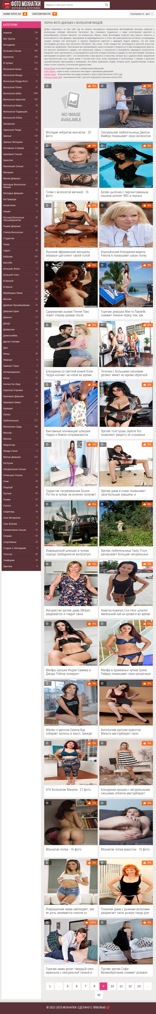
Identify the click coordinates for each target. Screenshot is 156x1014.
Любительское (11, 420)
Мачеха (7, 438)
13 (139, 986)
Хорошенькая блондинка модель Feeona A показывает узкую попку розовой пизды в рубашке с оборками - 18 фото (123, 253)
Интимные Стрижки (13, 148)
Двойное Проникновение (16, 305)
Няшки (6, 211)
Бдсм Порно (49, 68)
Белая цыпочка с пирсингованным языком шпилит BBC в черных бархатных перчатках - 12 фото (124, 193)
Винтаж (7, 299)
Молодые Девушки (13, 193)
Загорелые (9, 123)
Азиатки (7, 32)
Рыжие (6, 499)
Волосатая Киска (12, 69)
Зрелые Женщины (13, 142)
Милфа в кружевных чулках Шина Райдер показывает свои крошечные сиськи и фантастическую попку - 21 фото (126, 672)
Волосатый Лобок (12, 117)
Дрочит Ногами (11, 341)
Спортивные (9, 542)
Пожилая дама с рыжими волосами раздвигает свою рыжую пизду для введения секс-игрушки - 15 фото (125, 911)
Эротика (7, 566)
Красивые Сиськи (12, 154)
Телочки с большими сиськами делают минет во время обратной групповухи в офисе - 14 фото (124, 373)
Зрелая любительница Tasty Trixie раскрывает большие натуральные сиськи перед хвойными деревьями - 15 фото (125, 552)
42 (98, 995)
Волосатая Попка (12, 87)
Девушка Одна (11, 311)
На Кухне (8, 463)
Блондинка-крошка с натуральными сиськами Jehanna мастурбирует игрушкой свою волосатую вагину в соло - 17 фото (125, 791)
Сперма (7, 536)
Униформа (8, 560)
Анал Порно (50, 71)
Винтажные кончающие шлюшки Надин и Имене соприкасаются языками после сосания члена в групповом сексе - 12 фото (68, 432)
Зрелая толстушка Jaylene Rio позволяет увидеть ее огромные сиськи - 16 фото (123, 432)
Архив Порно (50, 74)
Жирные (7, 360)
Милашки (8, 172)
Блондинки (9, 45)
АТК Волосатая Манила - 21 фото (68, 790)
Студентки (8, 238)
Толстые (7, 554)
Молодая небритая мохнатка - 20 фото (68, 134)
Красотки (8, 160)
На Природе (9, 199)
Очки (6, 481)
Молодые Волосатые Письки (14, 185)
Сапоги (7, 505)
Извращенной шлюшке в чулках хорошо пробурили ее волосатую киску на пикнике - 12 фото (68, 552)
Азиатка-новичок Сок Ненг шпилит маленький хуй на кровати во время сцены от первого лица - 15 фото (125, 612)
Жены (6, 353)
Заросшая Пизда (12, 130)
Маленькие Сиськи (13, 166)
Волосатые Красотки (14, 99)
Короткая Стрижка (13, 390)
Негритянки (9, 205)
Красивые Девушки (13, 396)
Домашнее (9, 329)
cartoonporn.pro (44, 14)
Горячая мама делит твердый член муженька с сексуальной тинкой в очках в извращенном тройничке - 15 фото (69, 970)
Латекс (6, 414)
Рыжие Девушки (11, 226)
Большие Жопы (11, 268)
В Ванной (8, 281)
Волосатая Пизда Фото (15, 81)
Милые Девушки (12, 457)
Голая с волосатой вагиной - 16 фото (67, 193)
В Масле (7, 287)
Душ (5, 347)
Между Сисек (10, 451)
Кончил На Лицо (11, 384)
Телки (6, 244)
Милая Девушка (11, 178)
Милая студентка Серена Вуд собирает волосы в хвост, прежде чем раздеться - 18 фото (69, 731)
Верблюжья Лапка (13, 293)
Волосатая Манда (12, 75)
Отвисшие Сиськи (12, 475)
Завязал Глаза (11, 366)
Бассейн (7, 262)
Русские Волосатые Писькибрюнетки (13, 218)
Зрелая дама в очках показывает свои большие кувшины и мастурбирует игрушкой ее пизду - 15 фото (124, 492)
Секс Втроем (10, 524)
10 (112, 986)
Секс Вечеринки (11, 517)
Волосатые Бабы (12, 93)
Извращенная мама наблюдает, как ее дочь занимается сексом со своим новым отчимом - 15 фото (70, 911)
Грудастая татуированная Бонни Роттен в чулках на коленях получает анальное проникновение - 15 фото (71, 492)
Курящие (8, 408)
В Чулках (8, 63)
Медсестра (9, 445)
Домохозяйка (10, 335)
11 (121, 986)
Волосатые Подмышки (15, 111)
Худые (6, 250)
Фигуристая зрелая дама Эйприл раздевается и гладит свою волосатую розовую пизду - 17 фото (70, 612)
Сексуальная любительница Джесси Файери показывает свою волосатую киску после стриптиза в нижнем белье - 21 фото (126, 134)
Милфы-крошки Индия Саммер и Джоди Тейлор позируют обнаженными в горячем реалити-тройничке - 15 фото (69, 672)
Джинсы (7, 317)
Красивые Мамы (12, 402)
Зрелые (7, 136)
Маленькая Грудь (12, 426)
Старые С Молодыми (14, 548)
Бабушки (8, 256)
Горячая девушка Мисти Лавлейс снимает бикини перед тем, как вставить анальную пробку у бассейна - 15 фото (123, 313)
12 (130, 986)
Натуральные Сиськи (14, 469)
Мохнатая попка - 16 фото (63, 849)
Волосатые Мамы (12, 105)
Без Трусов (9, 38)
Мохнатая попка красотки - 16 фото (125, 849)
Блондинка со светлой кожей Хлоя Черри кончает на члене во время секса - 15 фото (69, 373)
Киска (6, 378)
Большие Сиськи (12, 51)
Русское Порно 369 (53, 77)
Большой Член (11, 274)
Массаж (7, 432)
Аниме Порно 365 (15, 14)
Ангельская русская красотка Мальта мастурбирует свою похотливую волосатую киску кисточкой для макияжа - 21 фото (124, 731)
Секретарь (8, 511)
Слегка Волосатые (13, 232)
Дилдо (6, 323)
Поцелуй (7, 487)
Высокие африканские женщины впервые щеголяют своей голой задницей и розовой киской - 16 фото (68, 253)
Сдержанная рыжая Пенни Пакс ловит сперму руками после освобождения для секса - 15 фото (69, 313)
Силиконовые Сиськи (14, 530)
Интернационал (11, 372)
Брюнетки (8, 57)
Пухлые (7, 493)
